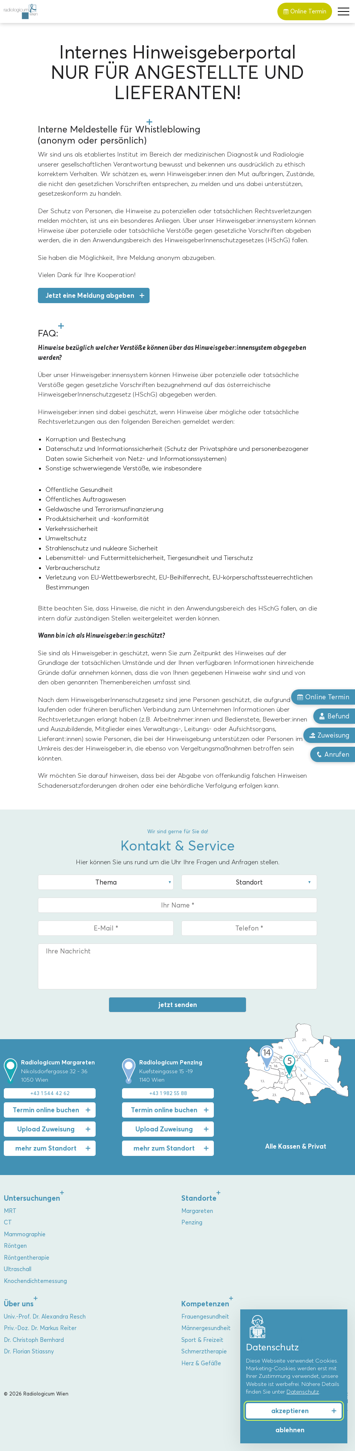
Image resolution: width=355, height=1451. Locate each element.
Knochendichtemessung (35, 1281)
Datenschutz (303, 1391)
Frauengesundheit (205, 1316)
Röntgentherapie (26, 1257)
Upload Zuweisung (46, 1129)
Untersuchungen (32, 1198)
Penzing (191, 1222)
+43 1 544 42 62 (50, 1093)
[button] (343, 11)
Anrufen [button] (332, 754)
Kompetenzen (205, 1303)
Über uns (19, 1303)
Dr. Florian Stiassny (29, 1351)
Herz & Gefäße (201, 1363)
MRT (10, 1211)
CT (8, 1222)
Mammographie (25, 1234)
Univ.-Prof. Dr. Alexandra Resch (45, 1316)
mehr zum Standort (46, 1148)
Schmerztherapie (204, 1351)
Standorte (199, 1198)
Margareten (197, 1211)
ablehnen (290, 1430)
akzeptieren (290, 1411)
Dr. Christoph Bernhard (34, 1340)
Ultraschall (17, 1269)
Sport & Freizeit (202, 1340)
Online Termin (304, 11)
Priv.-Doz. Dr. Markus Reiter (40, 1328)
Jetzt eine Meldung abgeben (90, 295)
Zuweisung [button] (329, 735)
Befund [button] (334, 716)
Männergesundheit (206, 1328)
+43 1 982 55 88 (168, 1093)
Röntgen (15, 1245)
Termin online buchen (46, 1110)
